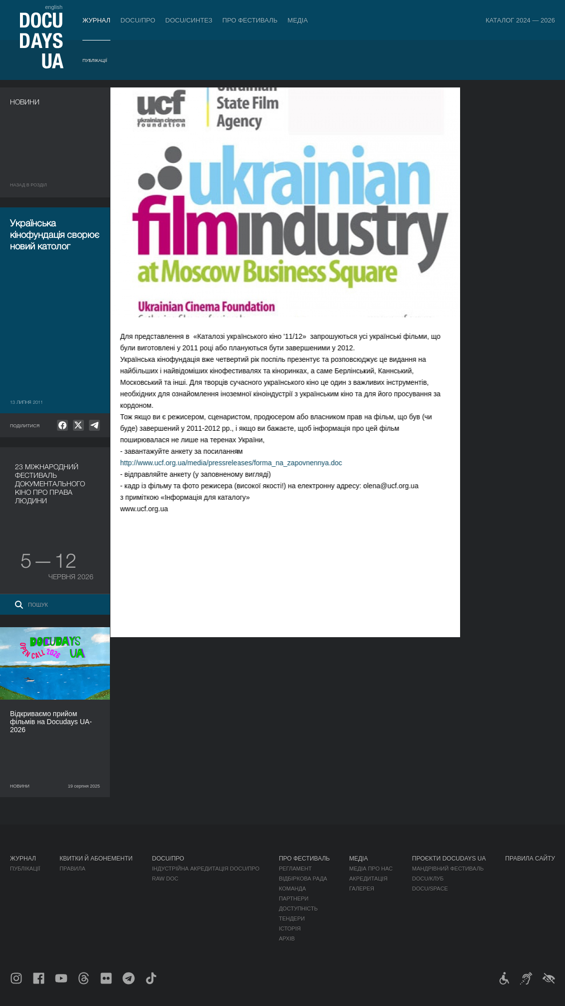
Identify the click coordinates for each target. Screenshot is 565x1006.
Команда (292, 889)
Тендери (292, 919)
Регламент (295, 869)
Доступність (298, 909)
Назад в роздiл (28, 184)
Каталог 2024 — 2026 (520, 20)
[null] (62, 425)
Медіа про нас (371, 869)
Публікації (94, 60)
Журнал (96, 20)
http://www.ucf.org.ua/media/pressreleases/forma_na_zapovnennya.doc (241, 463)
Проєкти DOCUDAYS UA (449, 858)
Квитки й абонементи (95, 858)
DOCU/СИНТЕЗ (188, 20)
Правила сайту (530, 858)
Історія (290, 929)
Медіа (298, 20)
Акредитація (368, 879)
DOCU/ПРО (137, 20)
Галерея (361, 889)
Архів (287, 939)
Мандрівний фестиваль (448, 869)
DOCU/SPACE (430, 889)
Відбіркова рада (303, 879)
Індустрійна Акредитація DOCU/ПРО (205, 869)
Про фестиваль (250, 20)
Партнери (293, 899)
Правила (72, 869)
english (53, 7)
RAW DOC (165, 879)
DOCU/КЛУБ (428, 879)
